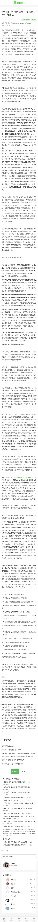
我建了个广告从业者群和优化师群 (14, 813)
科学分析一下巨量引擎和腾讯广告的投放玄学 (17, 808)
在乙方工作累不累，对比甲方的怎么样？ (16, 842)
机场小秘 (13, 879)
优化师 (34, 20)
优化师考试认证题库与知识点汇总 (14, 797)
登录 (7, 856)
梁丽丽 (5, 23)
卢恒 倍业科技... (16, 892)
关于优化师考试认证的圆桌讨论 (13, 826)
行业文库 (13, 896)
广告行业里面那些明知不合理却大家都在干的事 (18, 803)
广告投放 (8, 25)
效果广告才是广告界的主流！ (12, 800)
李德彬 (13, 908)
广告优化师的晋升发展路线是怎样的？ (15, 845)
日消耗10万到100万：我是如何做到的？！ (16, 782)
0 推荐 (15, 772)
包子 (12, 900)
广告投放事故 (26, 20)
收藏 (24, 772)
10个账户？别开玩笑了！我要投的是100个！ (17, 792)
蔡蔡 (12, 888)
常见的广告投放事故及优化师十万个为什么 (16, 787)
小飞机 (13, 904)
